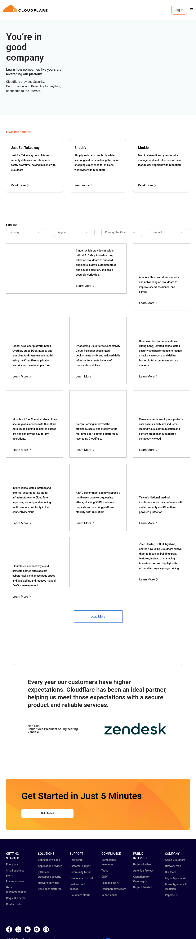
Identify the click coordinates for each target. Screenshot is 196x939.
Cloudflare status (80, 895)
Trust (104, 870)
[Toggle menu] (191, 9)
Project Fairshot (142, 887)
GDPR (104, 876)
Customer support (80, 866)
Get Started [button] (47, 813)
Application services (50, 866)
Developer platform (49, 888)
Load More (98, 616)
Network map (173, 866)
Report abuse (109, 895)
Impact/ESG (172, 895)
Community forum (80, 872)
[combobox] (13, 232)
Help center (76, 859)
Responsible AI (110, 882)
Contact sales (14, 904)
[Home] (26, 10)
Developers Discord (81, 878)
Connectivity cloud (49, 859)
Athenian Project (143, 870)
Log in (179, 10)
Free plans (12, 864)
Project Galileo (142, 864)
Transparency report (113, 888)
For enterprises (15, 881)
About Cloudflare (175, 859)
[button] (135, 735)
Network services (48, 882)
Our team (170, 872)
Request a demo (15, 898)
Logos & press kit (175, 878)
